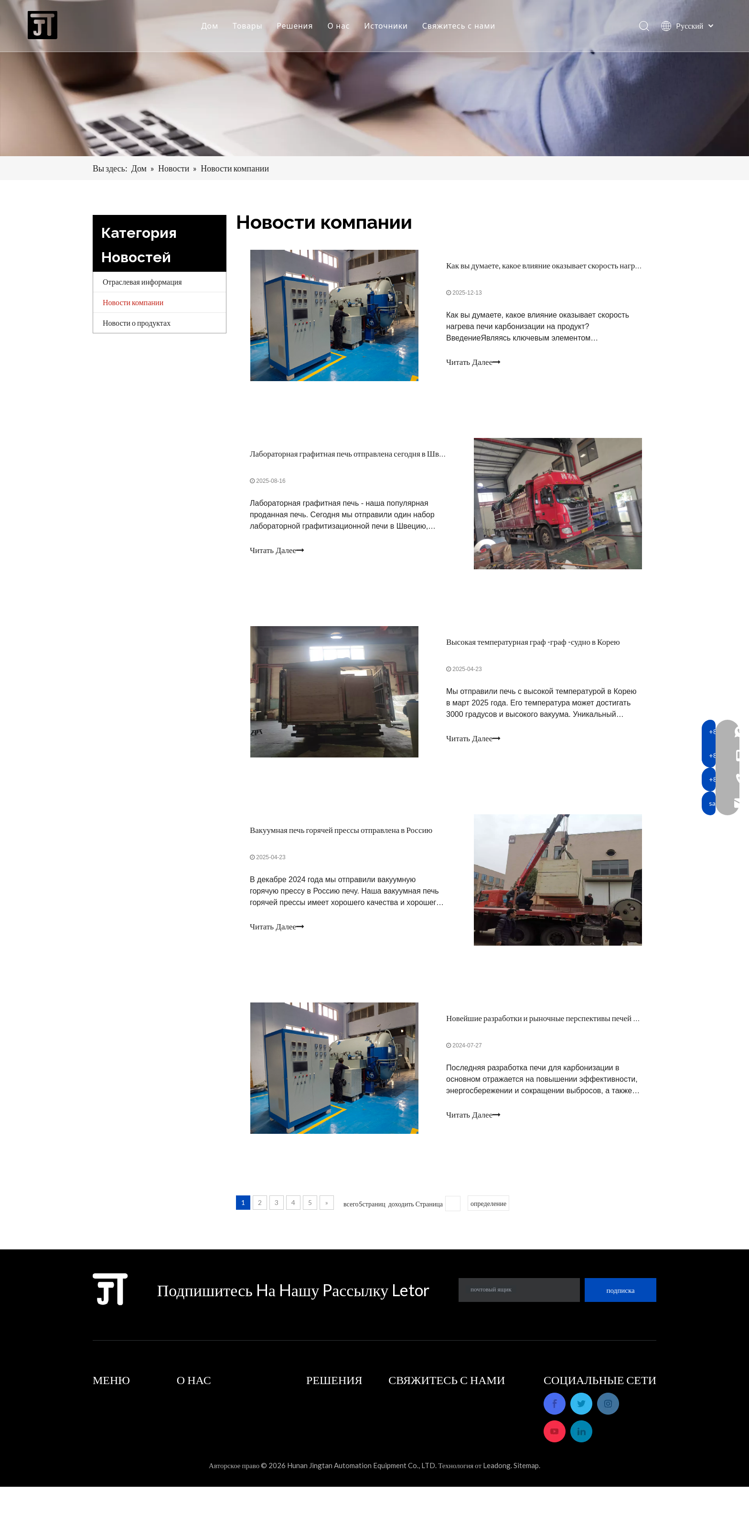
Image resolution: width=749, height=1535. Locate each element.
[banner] (374, 78)
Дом (210, 26)
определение (488, 1208)
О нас (339, 26)
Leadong (497, 1513)
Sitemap (526, 1513)
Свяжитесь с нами (459, 26)
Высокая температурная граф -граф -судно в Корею (533, 644)
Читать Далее (473, 362)
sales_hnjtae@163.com (458, 1468)
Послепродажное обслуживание (228, 1415)
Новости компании (133, 302)
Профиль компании (208, 1402)
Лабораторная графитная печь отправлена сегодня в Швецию (354, 455)
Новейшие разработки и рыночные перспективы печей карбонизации (563, 1022)
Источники (386, 26)
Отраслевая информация (142, 281)
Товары (248, 26)
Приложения (326, 1402)
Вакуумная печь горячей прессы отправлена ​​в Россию (341, 833)
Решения (296, 26)
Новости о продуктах (137, 322)
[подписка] (620, 1295)
